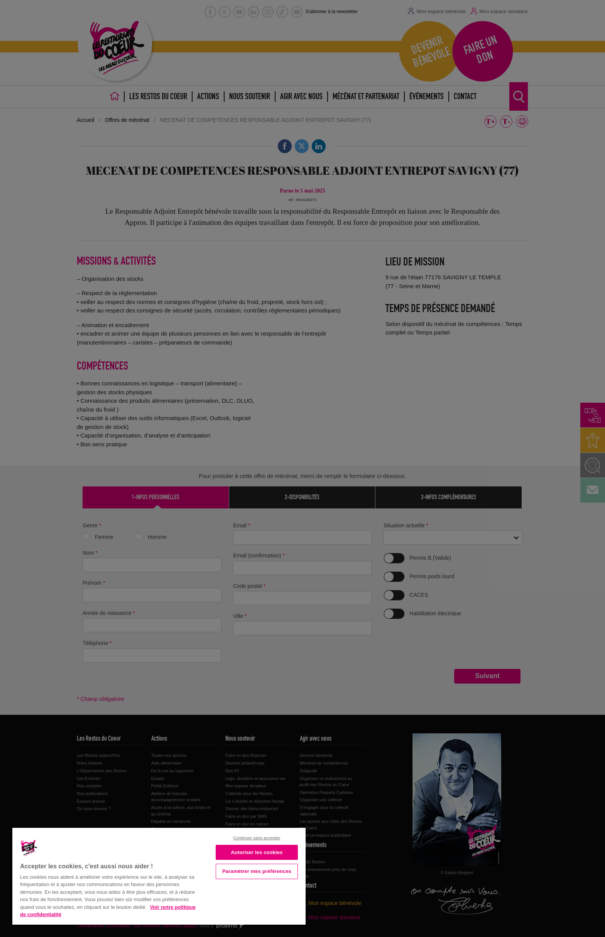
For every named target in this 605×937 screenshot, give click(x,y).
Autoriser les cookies (256, 852)
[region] (159, 875)
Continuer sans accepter (256, 838)
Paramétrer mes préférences (256, 871)
